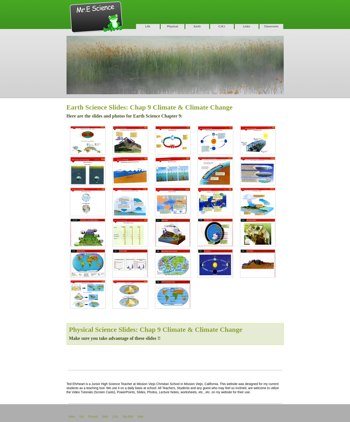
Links (246, 26)
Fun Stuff (128, 416)
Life (147, 26)
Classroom (271, 26)
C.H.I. (221, 26)
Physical (172, 26)
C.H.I (115, 416)
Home (72, 416)
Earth (197, 26)
